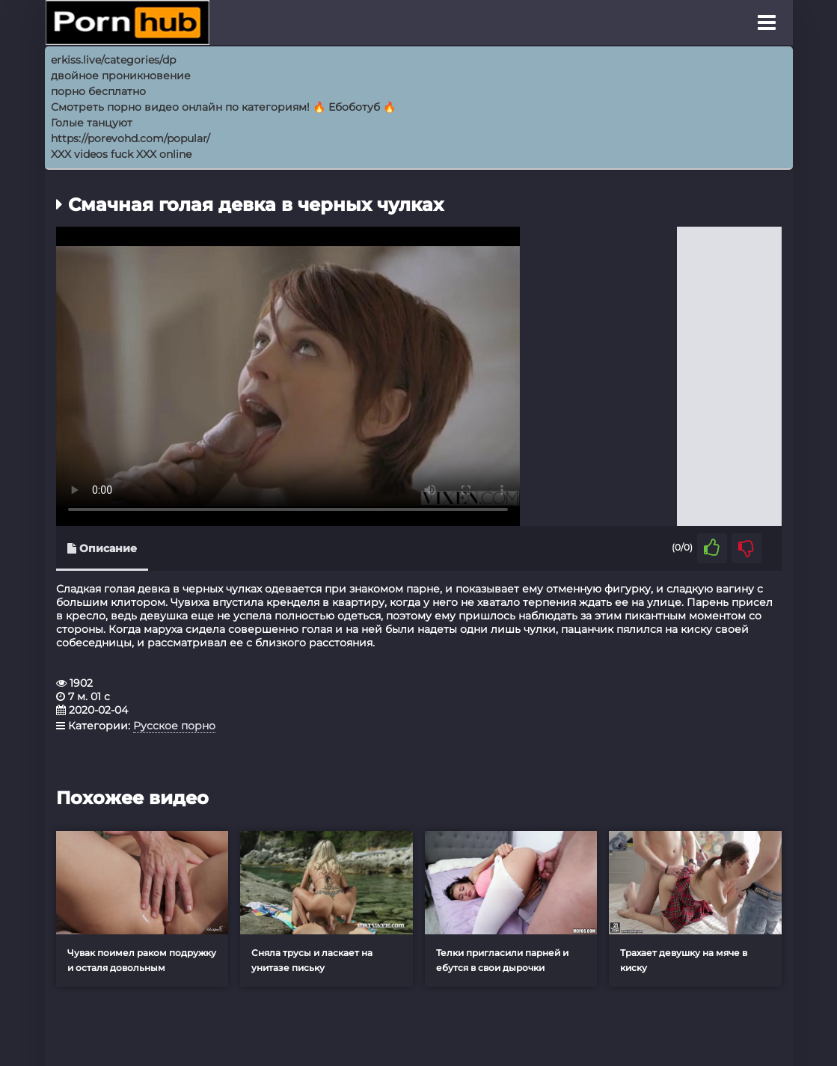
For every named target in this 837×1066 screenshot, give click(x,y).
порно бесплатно (98, 91)
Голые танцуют (91, 122)
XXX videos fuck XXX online (121, 154)
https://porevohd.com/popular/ (130, 138)
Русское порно (174, 725)
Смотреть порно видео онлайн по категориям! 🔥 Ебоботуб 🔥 (223, 107)
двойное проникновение (121, 75)
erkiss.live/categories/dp (113, 60)
